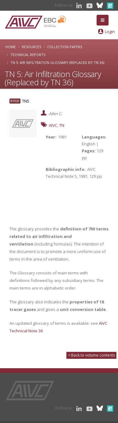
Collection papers (64, 46)
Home (10, 46)
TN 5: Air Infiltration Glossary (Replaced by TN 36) (57, 62)
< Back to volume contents (91, 355)
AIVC (53, 125)
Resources (31, 46)
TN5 (25, 101)
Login (110, 31)
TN (61, 125)
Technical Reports (27, 54)
